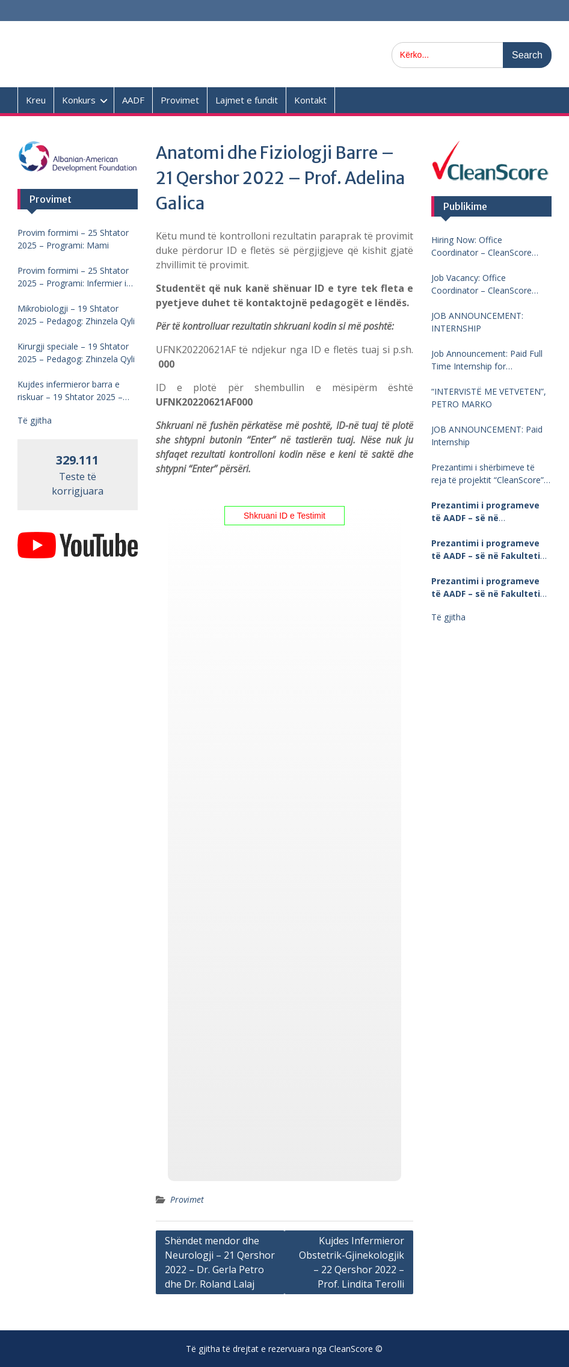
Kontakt (310, 100)
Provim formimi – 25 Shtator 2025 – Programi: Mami (73, 239)
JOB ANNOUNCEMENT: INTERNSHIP (477, 322)
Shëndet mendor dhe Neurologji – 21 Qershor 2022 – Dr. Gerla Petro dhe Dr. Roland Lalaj (220, 1262)
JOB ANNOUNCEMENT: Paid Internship (487, 436)
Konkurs (79, 100)
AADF (133, 100)
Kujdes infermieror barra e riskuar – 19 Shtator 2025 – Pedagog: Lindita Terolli (70, 390)
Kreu (36, 100)
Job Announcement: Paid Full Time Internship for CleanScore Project (487, 360)
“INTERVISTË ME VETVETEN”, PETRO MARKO (488, 398)
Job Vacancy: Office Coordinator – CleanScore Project (481, 284)
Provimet (180, 100)
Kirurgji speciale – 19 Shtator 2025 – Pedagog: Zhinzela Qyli (76, 353)
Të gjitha (448, 617)
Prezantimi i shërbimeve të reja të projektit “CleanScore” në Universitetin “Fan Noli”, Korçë (487, 473)
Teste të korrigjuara (77, 476)
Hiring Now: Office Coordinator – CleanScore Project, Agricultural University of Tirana (489, 246)
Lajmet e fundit (246, 100)
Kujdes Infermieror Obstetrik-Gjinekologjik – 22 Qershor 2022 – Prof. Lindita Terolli (351, 1262)
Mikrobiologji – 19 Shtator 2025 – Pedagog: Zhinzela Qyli (76, 315)
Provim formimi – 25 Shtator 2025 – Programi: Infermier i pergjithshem (73, 277)
